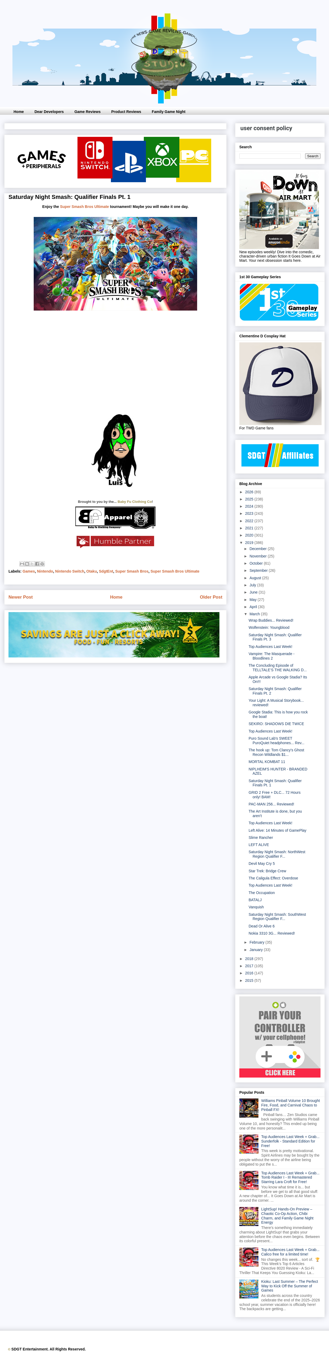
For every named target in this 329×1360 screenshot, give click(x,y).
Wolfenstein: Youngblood (269, 627)
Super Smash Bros (131, 571)
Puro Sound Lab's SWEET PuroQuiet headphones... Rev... (276, 740)
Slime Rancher (261, 837)
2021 (249, 528)
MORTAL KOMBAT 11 (267, 762)
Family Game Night (168, 112)
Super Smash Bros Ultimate (84, 206)
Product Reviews (126, 112)
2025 (249, 499)
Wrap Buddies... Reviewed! (271, 620)
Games (29, 571)
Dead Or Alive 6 (262, 926)
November (258, 556)
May (253, 600)
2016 (249, 973)
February (257, 942)
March (255, 614)
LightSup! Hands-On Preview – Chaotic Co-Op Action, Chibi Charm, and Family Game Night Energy (287, 1215)
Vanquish (256, 907)
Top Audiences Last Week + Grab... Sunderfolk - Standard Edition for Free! (290, 1141)
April (253, 607)
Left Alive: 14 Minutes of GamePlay (277, 830)
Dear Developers (49, 112)
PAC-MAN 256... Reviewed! (271, 804)
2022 (249, 521)
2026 (249, 492)
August (255, 578)
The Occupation (262, 893)
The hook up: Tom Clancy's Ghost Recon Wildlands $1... (276, 752)
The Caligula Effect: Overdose (273, 878)
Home (19, 112)
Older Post (211, 597)
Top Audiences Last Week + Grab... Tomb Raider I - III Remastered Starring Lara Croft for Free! (290, 1177)
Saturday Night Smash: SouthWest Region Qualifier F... (277, 916)
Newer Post (20, 597)
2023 (249, 513)
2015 (249, 980)
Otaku (91, 571)
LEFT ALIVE (259, 845)
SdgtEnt (106, 571)
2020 (249, 535)
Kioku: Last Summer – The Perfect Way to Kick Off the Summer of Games (289, 1286)
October (256, 563)
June (253, 592)
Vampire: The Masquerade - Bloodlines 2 (272, 656)
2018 (249, 959)
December (258, 549)
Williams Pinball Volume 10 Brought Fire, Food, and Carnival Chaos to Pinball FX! (290, 1105)
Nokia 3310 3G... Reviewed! (272, 933)
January (256, 950)
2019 (249, 542)
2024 (249, 506)
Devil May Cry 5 (262, 863)
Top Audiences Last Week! (270, 646)
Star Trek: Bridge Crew (267, 871)
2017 (249, 966)
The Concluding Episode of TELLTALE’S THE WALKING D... (278, 667)
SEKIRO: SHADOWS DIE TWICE (276, 724)
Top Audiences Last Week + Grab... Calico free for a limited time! (290, 1252)
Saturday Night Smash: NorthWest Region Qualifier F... (277, 854)
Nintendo (45, 571)
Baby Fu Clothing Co (135, 502)
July (253, 585)
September (259, 570)
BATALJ (255, 900)
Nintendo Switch (69, 571)
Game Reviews (87, 112)
